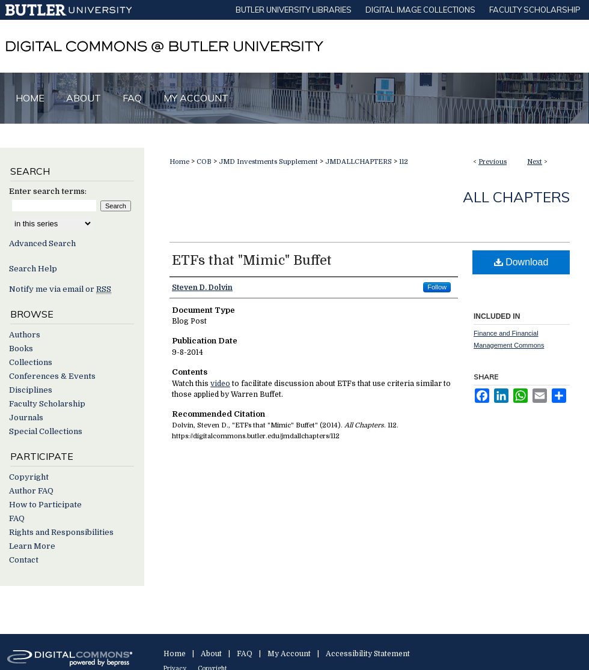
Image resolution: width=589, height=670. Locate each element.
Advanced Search (42, 243)
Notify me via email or (60, 289)
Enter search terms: (48, 191)
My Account (289, 654)
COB (204, 162)
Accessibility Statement (368, 654)
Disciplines (30, 389)
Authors (24, 334)
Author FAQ (31, 490)
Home (179, 162)
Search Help (33, 268)
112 (403, 162)
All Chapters (516, 197)
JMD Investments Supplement (268, 162)
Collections (30, 362)
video (220, 383)
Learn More (32, 546)
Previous (492, 162)
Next (534, 162)
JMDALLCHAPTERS (358, 162)
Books (21, 348)
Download (521, 262)
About (211, 654)
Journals (26, 417)
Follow (437, 287)
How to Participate (45, 504)
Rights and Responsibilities (61, 532)
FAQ (17, 518)
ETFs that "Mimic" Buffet (252, 260)
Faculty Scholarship (47, 403)
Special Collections (45, 431)
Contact (23, 559)
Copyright (29, 476)
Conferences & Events (52, 376)
